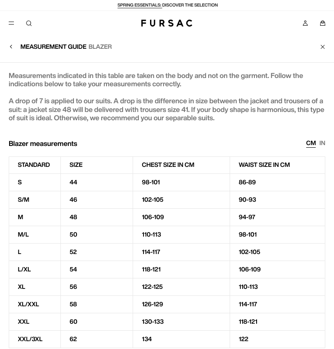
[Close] (323, 47)
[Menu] (11, 23)
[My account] (305, 23)
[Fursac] (166, 23)
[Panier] (323, 23)
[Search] (29, 23)
